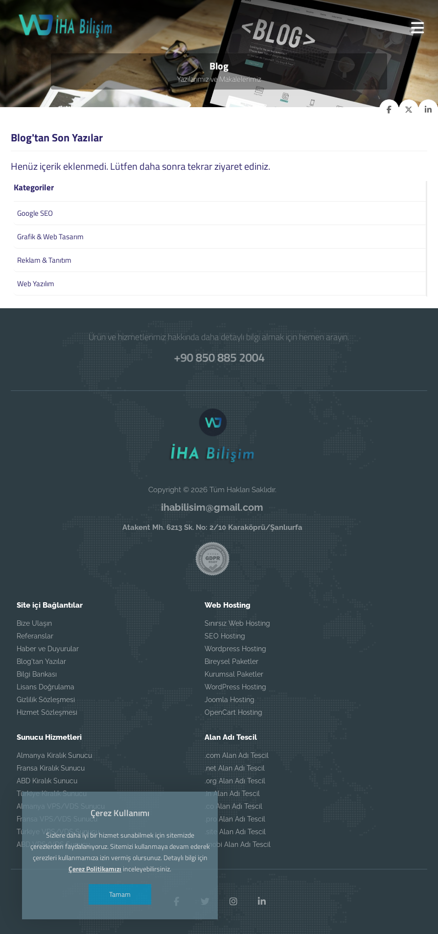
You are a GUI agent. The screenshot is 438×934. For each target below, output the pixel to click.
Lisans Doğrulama (45, 687)
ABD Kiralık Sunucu (47, 781)
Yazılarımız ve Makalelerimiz (219, 79)
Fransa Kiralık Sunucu (51, 768)
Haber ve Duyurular (48, 649)
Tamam (120, 894)
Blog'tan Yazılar (41, 661)
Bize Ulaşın (34, 623)
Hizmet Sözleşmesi (47, 712)
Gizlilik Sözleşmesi (46, 700)
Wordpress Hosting (235, 649)
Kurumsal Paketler (234, 674)
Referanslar (35, 636)
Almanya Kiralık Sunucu (54, 755)
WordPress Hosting (235, 687)
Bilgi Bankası (37, 674)
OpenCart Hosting (233, 712)
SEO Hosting (225, 636)
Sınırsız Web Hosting (237, 623)
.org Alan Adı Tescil (235, 781)
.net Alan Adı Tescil (235, 768)
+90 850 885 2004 (219, 357)
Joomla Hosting (229, 700)
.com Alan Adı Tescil (237, 755)
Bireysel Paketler (231, 661)
